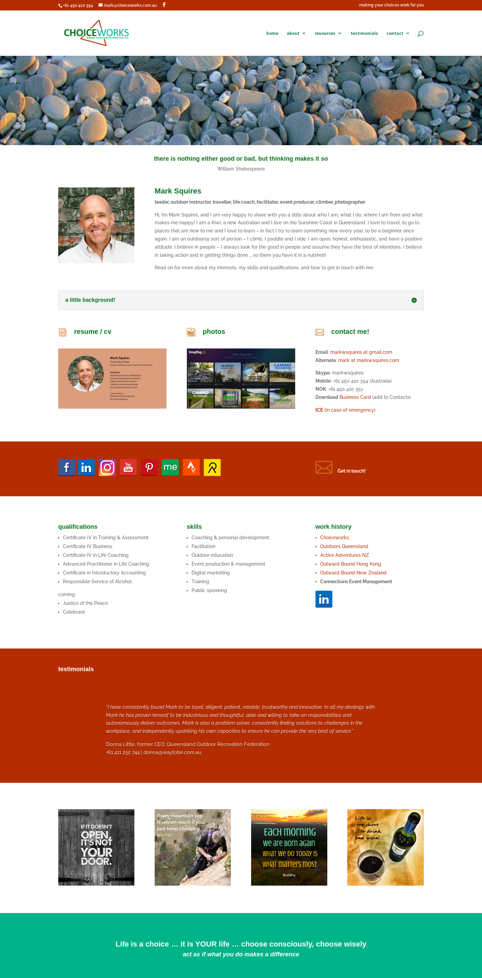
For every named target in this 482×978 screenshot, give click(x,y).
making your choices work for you (391, 5)
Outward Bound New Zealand (353, 572)
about (293, 33)
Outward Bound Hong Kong (351, 564)
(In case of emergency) (345, 410)
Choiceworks (334, 537)
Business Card (355, 397)
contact (395, 33)
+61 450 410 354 (78, 5)
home (272, 33)
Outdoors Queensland (344, 546)
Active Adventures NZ (344, 555)
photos (214, 331)
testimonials (364, 33)
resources (325, 33)
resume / (89, 331)
